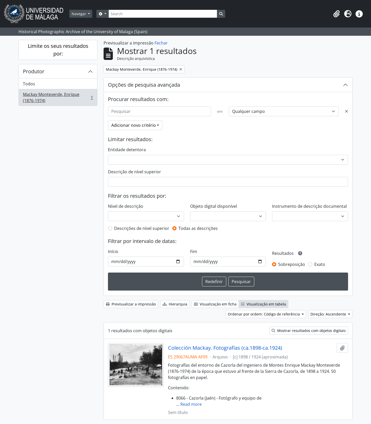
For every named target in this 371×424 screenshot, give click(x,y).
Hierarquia (175, 304)
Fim (193, 251)
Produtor (33, 71)
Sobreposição (291, 264)
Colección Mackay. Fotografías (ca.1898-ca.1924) (225, 348)
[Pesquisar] (159, 111)
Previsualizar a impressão (131, 304)
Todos (29, 84)
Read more (191, 404)
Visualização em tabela (263, 304)
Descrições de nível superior (141, 228)
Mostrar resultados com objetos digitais (309, 330)
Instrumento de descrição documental (309, 206)
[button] (336, 14)
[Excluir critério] (346, 111)
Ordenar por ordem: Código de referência (264, 314)
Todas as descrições (198, 228)
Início (113, 251)
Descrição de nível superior (134, 172)
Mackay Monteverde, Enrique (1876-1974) (58, 97)
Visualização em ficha (215, 304)
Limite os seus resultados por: (58, 49)
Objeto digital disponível (213, 206)
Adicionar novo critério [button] (133, 125)
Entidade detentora (127, 149)
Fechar (161, 43)
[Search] (162, 14)
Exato (319, 264)
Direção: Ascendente (328, 314)
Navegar (79, 13)
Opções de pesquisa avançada (144, 84)
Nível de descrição (125, 206)
